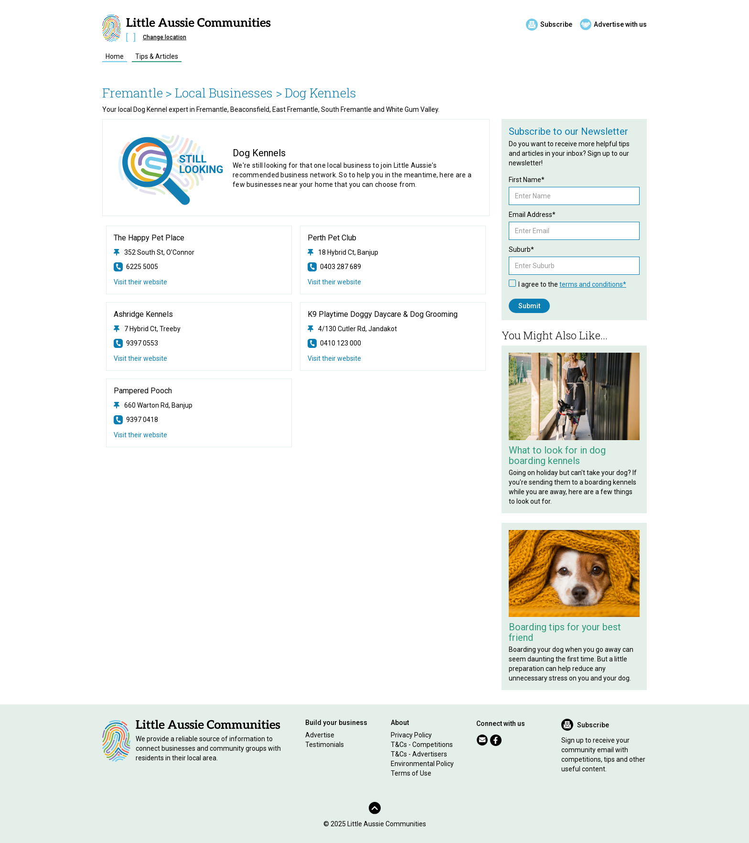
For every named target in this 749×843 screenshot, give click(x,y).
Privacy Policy (411, 735)
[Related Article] (574, 396)
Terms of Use (411, 773)
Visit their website (140, 282)
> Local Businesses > (223, 92)
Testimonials (324, 744)
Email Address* (532, 214)
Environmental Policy (422, 763)
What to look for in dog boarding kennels (557, 455)
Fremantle (132, 92)
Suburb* (521, 249)
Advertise (319, 735)
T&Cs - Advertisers (419, 754)
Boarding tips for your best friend (565, 632)
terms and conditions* (592, 284)
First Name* (527, 180)
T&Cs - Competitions (422, 744)
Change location (164, 37)
